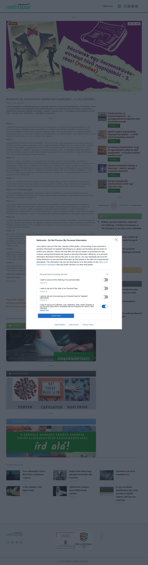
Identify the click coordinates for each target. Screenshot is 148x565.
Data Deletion (60, 325)
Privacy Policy (88, 325)
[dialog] (74, 282)
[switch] (105, 279)
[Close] (117, 240)
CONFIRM (56, 316)
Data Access (74, 325)
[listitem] (74, 274)
